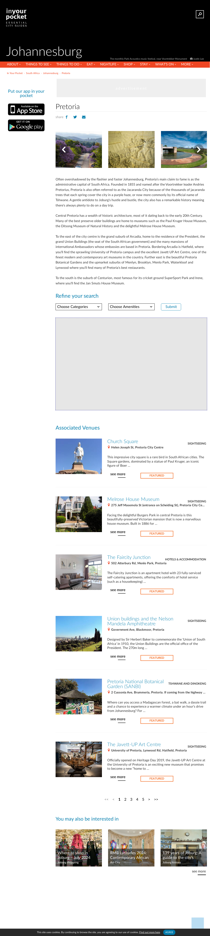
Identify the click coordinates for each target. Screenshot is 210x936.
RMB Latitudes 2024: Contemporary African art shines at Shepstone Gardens (130, 855)
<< (106, 799)
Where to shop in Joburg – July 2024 (74, 855)
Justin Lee (198, 59)
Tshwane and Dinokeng (187, 683)
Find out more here (149, 932)
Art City (115, 862)
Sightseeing (197, 443)
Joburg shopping (68, 862)
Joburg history (172, 862)
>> (156, 799)
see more (118, 474)
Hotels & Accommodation (185, 559)
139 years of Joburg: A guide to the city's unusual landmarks (182, 855)
